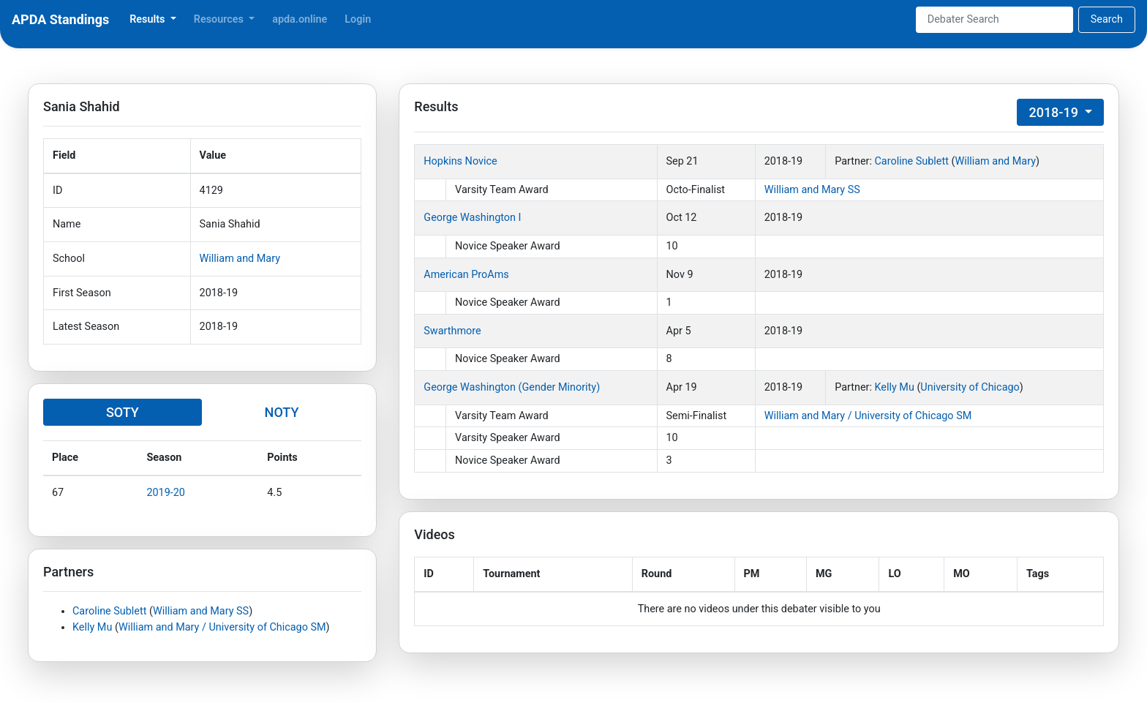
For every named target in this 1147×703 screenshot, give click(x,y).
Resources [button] (220, 19)
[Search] (994, 20)
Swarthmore (452, 331)
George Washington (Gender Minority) (512, 387)
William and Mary (240, 258)
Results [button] (148, 19)
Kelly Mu (92, 627)
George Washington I (472, 217)
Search (1107, 19)
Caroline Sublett (109, 611)
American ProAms (466, 274)
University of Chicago (969, 387)
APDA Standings (60, 19)
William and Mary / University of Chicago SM (222, 627)
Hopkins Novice (460, 161)
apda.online (299, 19)
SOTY (122, 412)
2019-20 (165, 492)
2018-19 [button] (1054, 112)
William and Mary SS (201, 611)
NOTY (282, 412)
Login (358, 19)
